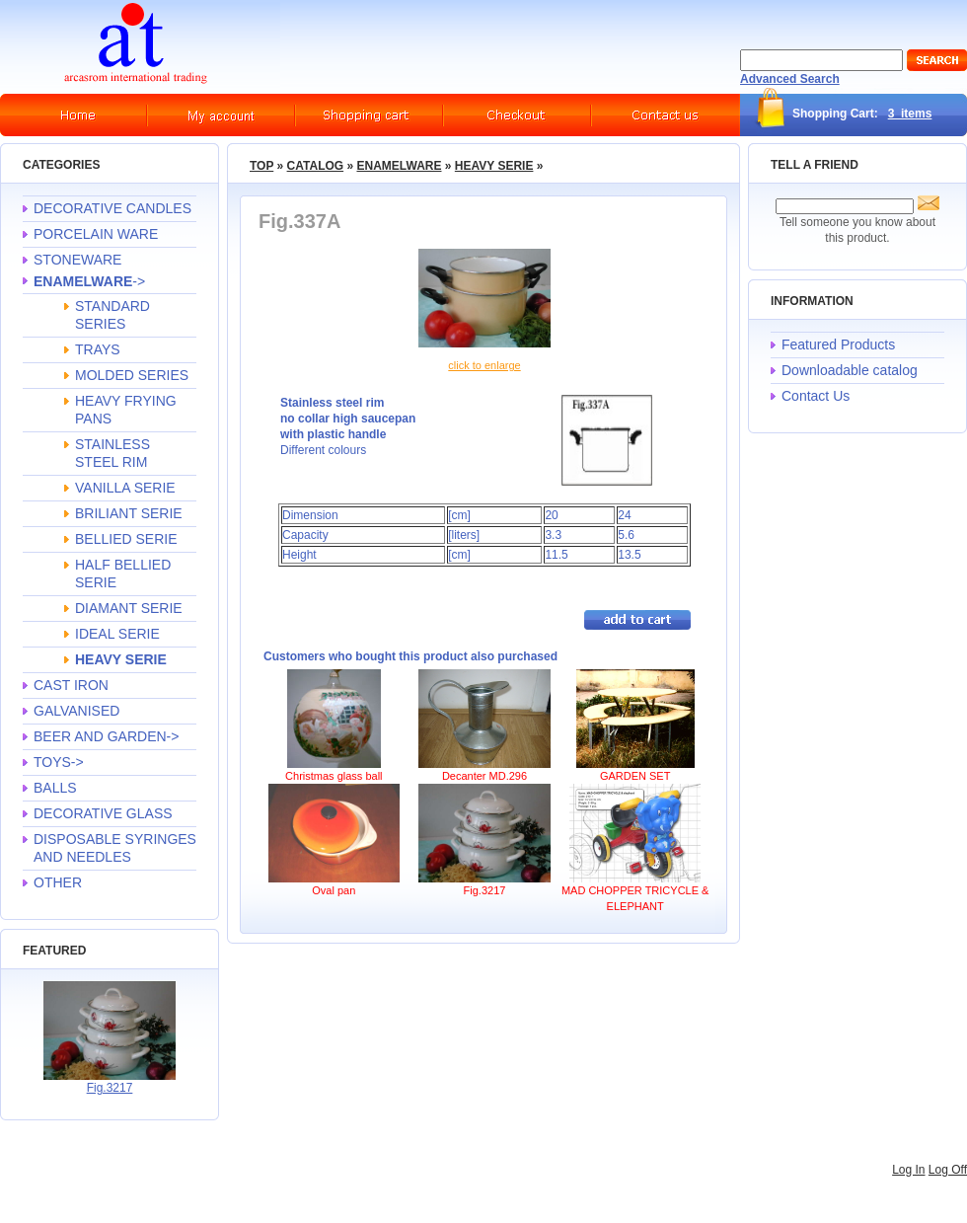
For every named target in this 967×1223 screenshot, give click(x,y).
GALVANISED (76, 711)
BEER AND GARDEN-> (106, 736)
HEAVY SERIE (494, 166)
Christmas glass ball (333, 776)
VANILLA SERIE (125, 488)
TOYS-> (59, 762)
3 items (910, 113)
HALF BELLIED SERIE (123, 573)
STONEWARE (77, 260)
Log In (908, 1170)
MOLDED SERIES (131, 375)
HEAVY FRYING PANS (126, 409)
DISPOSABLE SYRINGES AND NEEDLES (115, 848)
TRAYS (97, 349)
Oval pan (333, 890)
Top (261, 166)
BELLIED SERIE (126, 539)
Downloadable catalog (849, 370)
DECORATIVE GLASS (103, 813)
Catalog (315, 166)
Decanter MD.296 (484, 776)
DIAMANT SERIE (129, 608)
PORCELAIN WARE (96, 234)
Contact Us (815, 396)
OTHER (58, 882)
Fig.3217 (110, 1088)
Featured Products (838, 344)
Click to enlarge (484, 365)
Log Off (948, 1170)
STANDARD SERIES (112, 315)
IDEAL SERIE (117, 634)
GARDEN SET (635, 776)
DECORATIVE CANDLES (112, 208)
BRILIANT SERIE (129, 513)
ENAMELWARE (398, 166)
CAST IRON (71, 685)
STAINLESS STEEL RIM (112, 453)
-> (89, 281)
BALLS (55, 788)
